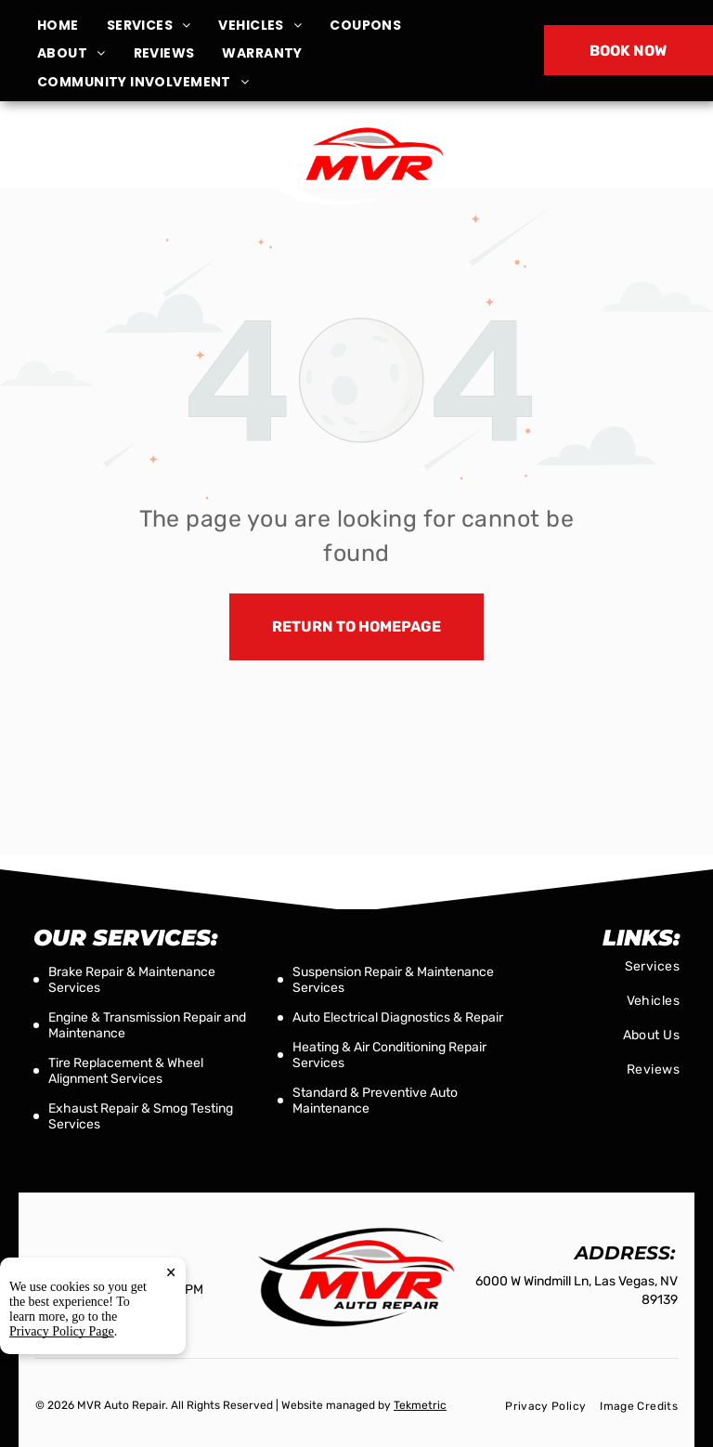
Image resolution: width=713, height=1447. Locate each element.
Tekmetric (420, 1405)
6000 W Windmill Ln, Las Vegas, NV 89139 (122, 170)
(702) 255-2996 (592, 159)
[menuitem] (72, 25)
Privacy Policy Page (61, 1380)
